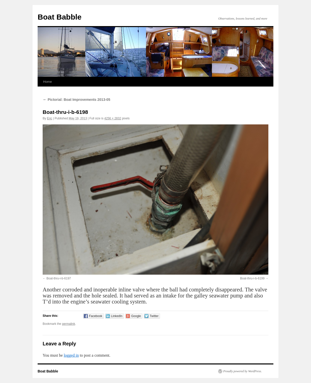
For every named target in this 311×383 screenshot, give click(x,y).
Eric (49, 118)
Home (47, 82)
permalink (68, 324)
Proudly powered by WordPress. (242, 371)
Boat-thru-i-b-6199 (252, 278)
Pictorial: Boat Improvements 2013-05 (76, 100)
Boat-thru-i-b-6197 (58, 278)
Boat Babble (60, 17)
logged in (71, 355)
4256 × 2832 (112, 118)
